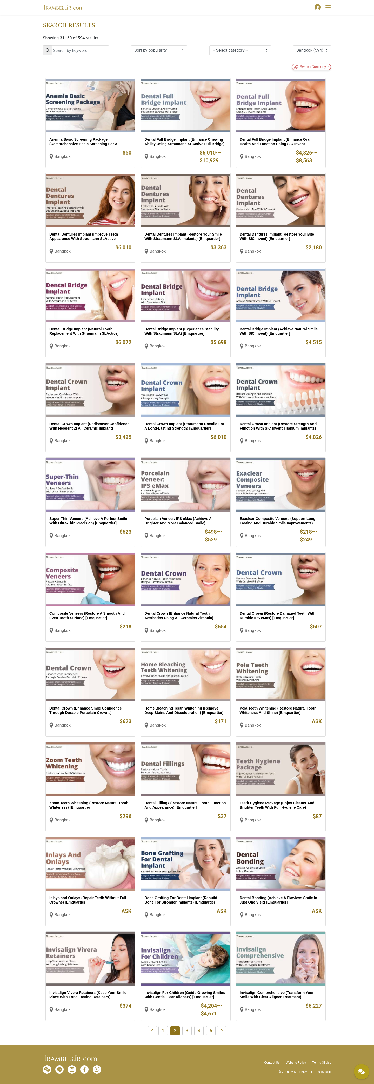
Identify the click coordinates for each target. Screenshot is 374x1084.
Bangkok (63, 156)
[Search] (76, 50)
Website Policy (296, 1062)
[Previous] (152, 1031)
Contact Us (272, 1062)
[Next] (221, 1031)
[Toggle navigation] (328, 7)
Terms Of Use (321, 1062)
